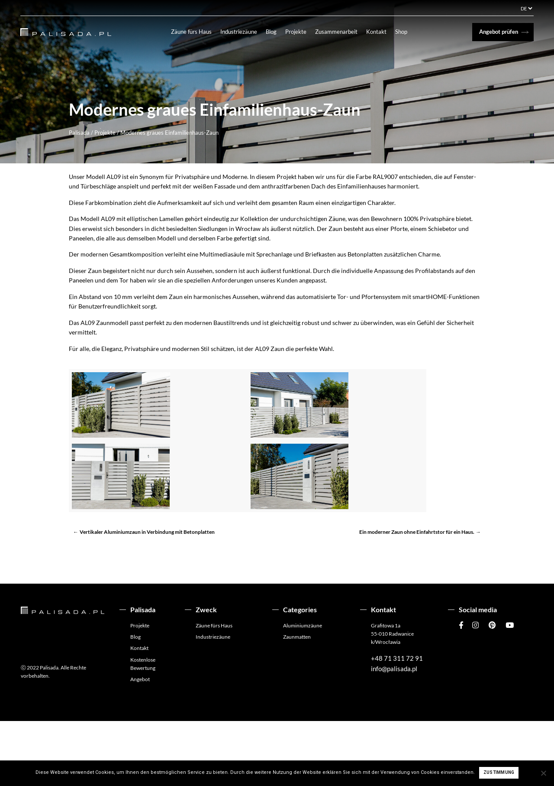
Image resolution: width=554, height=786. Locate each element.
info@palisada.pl (394, 733)
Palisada (79, 132)
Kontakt (380, 31)
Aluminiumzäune (302, 690)
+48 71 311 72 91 (397, 723)
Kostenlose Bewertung (142, 728)
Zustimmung (499, 772)
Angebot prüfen (498, 31)
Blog (275, 31)
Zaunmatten (297, 701)
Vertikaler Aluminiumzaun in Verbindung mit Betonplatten (147, 597)
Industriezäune (243, 31)
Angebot (140, 744)
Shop (405, 31)
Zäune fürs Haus (195, 31)
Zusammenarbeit (340, 31)
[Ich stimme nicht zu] (543, 773)
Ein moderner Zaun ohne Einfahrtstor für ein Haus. (416, 597)
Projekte (300, 31)
